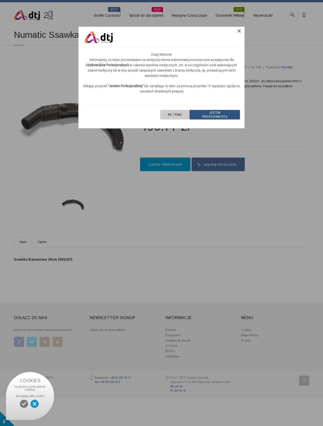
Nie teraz (175, 115)
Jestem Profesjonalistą (214, 115)
